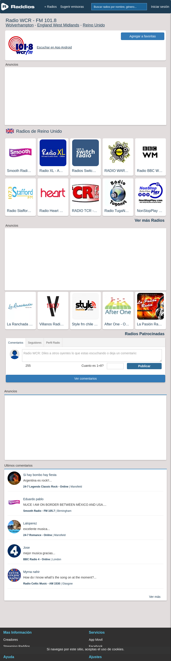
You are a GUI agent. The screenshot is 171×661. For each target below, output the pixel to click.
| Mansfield (52, 486)
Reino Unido (94, 25)
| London (42, 559)
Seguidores (35, 342)
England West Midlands (58, 25)
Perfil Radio (53, 342)
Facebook (95, 646)
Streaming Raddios (16, 646)
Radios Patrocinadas (145, 334)
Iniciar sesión (160, 6)
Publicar (144, 366)
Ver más (154, 597)
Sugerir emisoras (72, 6)
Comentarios (15, 342)
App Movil (95, 639)
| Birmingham (47, 510)
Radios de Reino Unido (39, 131)
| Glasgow (48, 583)
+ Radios (50, 6)
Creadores (10, 639)
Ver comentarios (85, 378)
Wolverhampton (20, 25)
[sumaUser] (115, 366)
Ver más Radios (150, 220)
